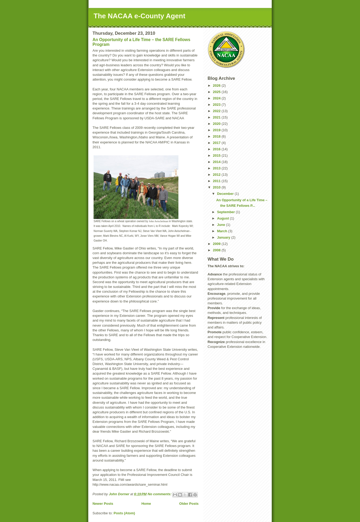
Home (146, 504)
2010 (217, 187)
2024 (217, 98)
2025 (217, 92)
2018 (217, 136)
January (224, 237)
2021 (217, 117)
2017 (217, 143)
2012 (217, 175)
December (226, 194)
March (222, 231)
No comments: (160, 494)
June (221, 225)
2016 (217, 149)
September (226, 212)
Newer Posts (103, 504)
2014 (217, 162)
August (223, 218)
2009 (217, 244)
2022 (217, 111)
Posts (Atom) (124, 513)
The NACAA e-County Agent (139, 16)
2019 (217, 130)
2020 (217, 124)
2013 (217, 168)
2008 (217, 250)
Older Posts (189, 504)
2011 (217, 181)
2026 (217, 85)
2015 (217, 155)
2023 (217, 105)
